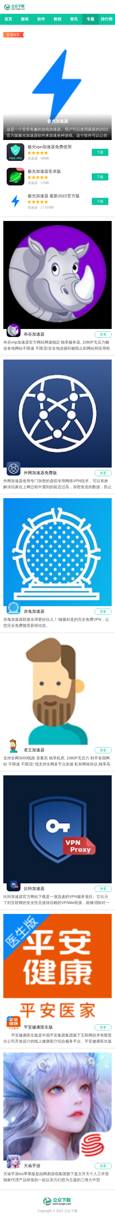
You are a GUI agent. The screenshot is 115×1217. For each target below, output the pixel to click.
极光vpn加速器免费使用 (50, 146)
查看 (103, 334)
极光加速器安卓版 (44, 171)
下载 (100, 152)
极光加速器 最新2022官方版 (54, 195)
